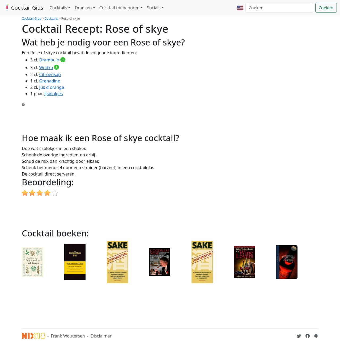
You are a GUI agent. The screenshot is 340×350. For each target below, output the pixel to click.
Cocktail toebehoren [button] (119, 8)
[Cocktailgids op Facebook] (307, 336)
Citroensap (50, 74)
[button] (240, 7)
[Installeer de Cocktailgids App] (316, 336)
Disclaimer (101, 336)
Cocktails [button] (58, 8)
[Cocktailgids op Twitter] (299, 336)
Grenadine (49, 81)
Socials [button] (153, 8)
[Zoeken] (279, 8)
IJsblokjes (53, 94)
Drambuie (49, 60)
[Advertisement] (118, 119)
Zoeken (326, 8)
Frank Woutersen (68, 336)
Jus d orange (51, 87)
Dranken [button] (83, 8)
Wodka (46, 67)
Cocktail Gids (23, 7)
